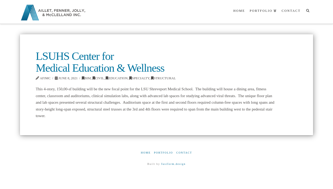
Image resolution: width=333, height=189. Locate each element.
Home (146, 152)
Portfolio (163, 152)
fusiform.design (173, 163)
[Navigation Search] (308, 12)
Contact (184, 152)
